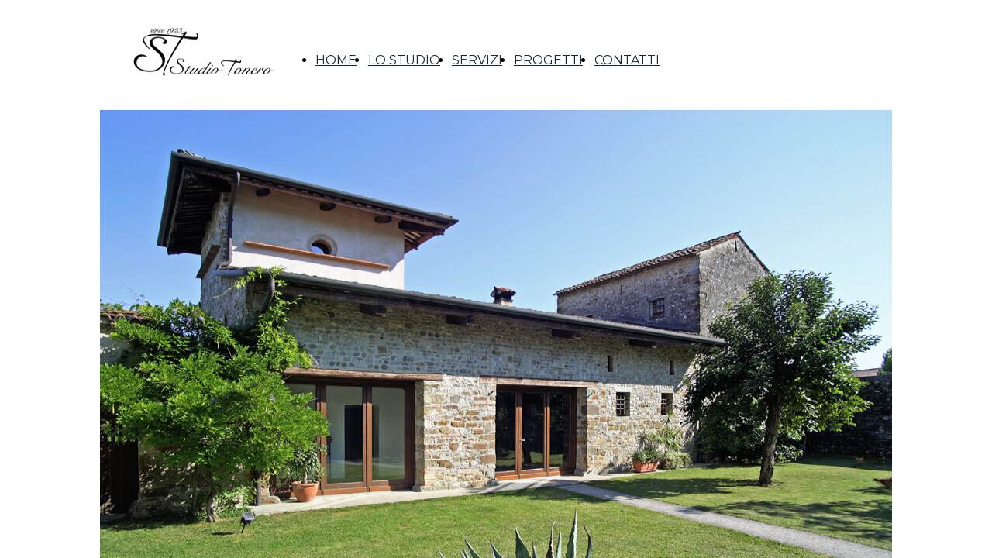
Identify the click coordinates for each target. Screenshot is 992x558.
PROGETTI (548, 60)
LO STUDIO (404, 60)
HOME (335, 60)
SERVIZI (477, 60)
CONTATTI (627, 60)
